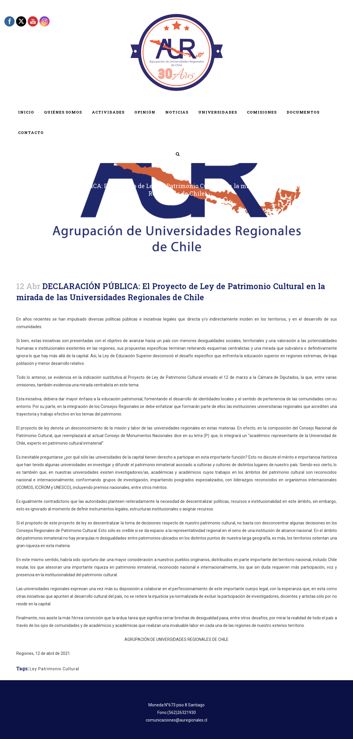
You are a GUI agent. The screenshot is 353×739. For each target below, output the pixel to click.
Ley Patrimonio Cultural (54, 668)
